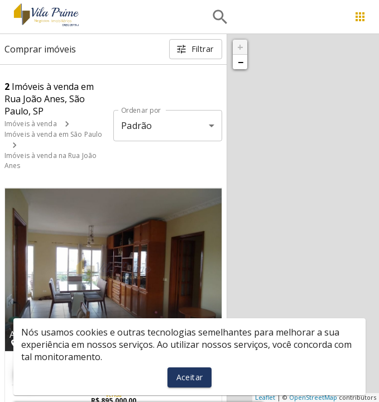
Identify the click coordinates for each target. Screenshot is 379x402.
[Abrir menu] (360, 16)
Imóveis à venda (30, 123)
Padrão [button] (136, 125)
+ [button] (240, 47)
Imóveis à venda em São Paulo (53, 134)
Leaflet (265, 397)
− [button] (240, 62)
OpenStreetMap (313, 397)
